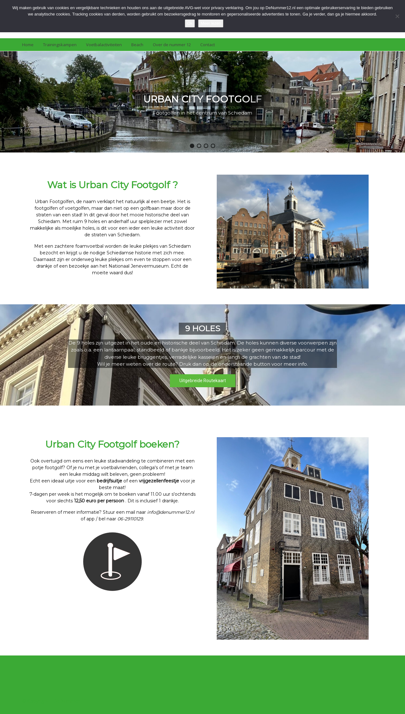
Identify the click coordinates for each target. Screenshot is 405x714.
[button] (192, 146)
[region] (202, 101)
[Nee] (397, 16)
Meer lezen (211, 23)
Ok (190, 23)
